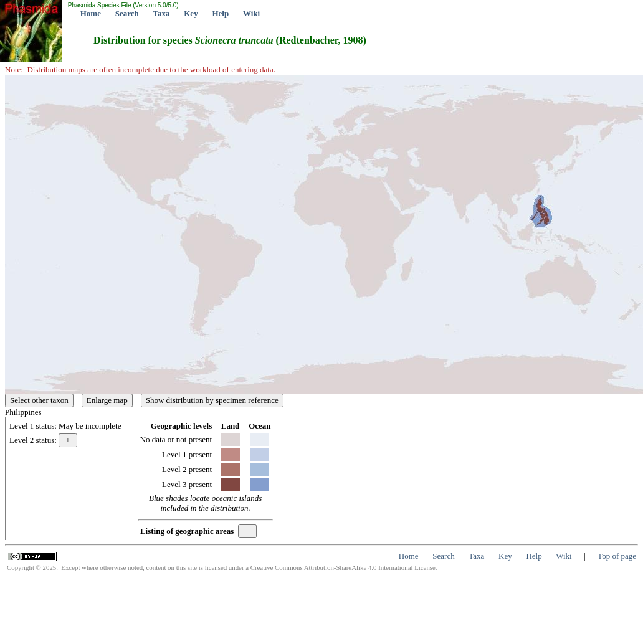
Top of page (617, 556)
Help (220, 13)
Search (127, 13)
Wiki (251, 13)
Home (90, 13)
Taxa (161, 13)
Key (191, 13)
